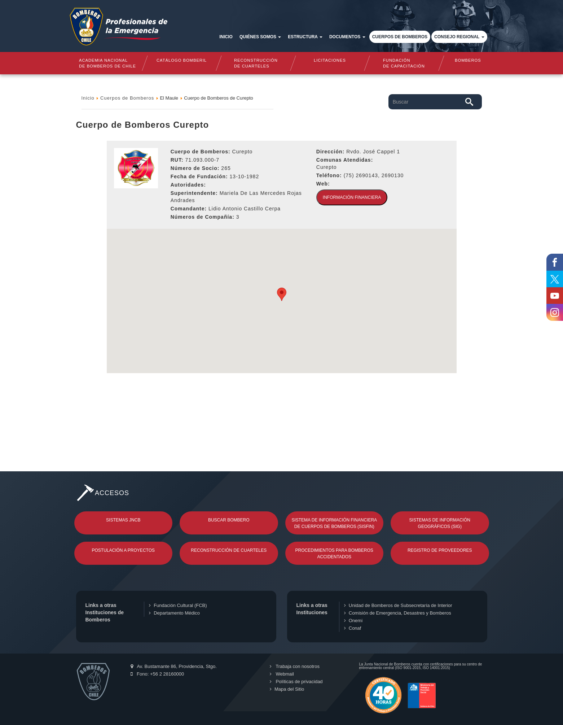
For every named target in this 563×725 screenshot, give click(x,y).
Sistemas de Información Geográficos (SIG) (439, 523)
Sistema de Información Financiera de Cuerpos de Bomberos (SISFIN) (334, 523)
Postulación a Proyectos (123, 550)
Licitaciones (330, 60)
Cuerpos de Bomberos (399, 36)
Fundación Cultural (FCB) (178, 605)
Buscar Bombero (229, 520)
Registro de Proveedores (440, 550)
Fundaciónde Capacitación (404, 63)
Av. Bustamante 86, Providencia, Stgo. (174, 666)
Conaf (352, 628)
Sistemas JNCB (123, 520)
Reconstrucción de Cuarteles (229, 550)
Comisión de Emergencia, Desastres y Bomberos (397, 613)
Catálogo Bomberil (182, 60)
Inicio (226, 36)
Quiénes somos (260, 36)
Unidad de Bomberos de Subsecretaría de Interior (398, 605)
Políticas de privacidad (295, 681)
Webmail (281, 674)
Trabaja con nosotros (294, 666)
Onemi (353, 620)
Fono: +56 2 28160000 (157, 674)
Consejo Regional (459, 36)
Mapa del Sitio (286, 689)
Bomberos (468, 60)
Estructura (305, 36)
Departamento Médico (174, 613)
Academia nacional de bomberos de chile (107, 63)
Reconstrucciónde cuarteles (256, 63)
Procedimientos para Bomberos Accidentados (334, 553)
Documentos (347, 36)
